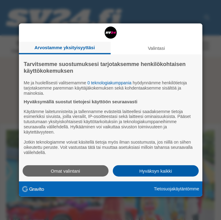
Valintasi (156, 48)
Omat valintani (65, 170)
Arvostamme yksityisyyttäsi (65, 47)
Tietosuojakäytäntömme (176, 188)
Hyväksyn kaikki (155, 170)
